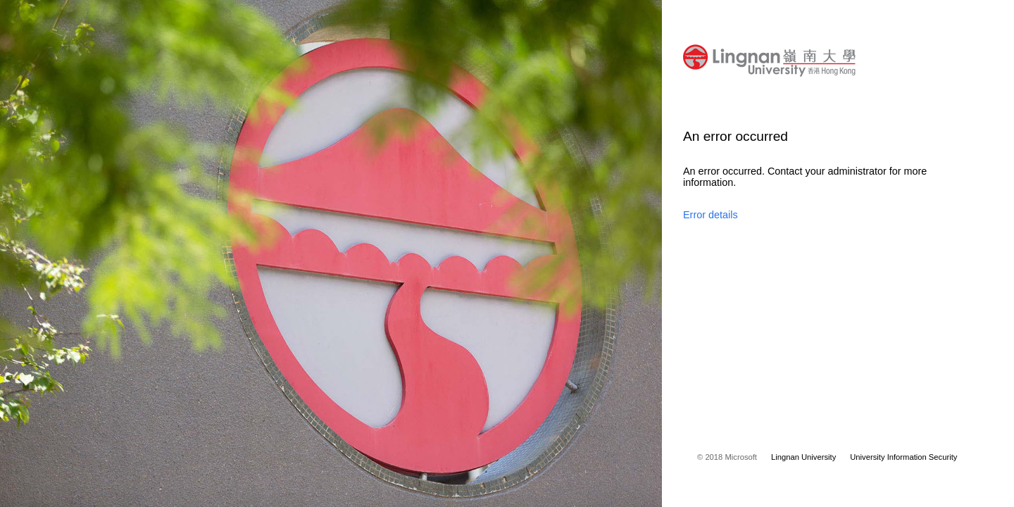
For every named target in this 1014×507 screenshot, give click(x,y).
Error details (710, 214)
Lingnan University (803, 457)
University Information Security (903, 457)
